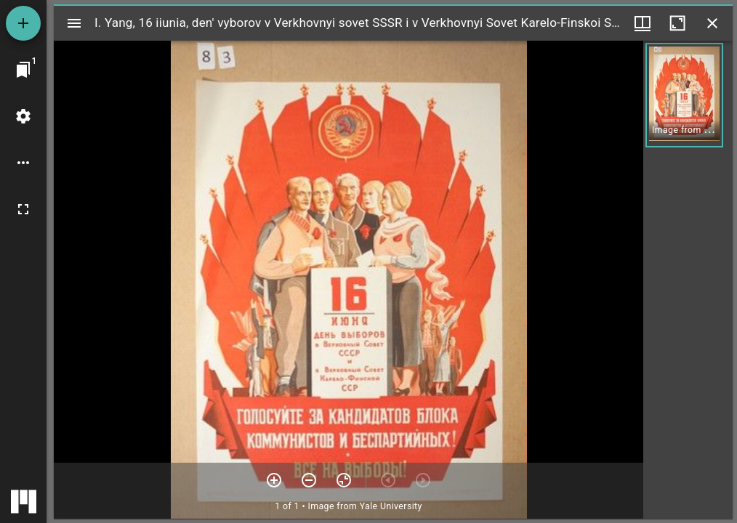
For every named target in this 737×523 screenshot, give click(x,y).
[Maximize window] (677, 23)
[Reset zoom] (343, 480)
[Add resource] (23, 23)
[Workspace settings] (23, 116)
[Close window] (712, 23)
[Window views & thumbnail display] (642, 23)
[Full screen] (23, 209)
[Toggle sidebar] (74, 23)
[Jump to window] (23, 69)
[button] (684, 95)
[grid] (688, 280)
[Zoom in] (274, 480)
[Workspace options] (23, 162)
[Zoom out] (308, 480)
